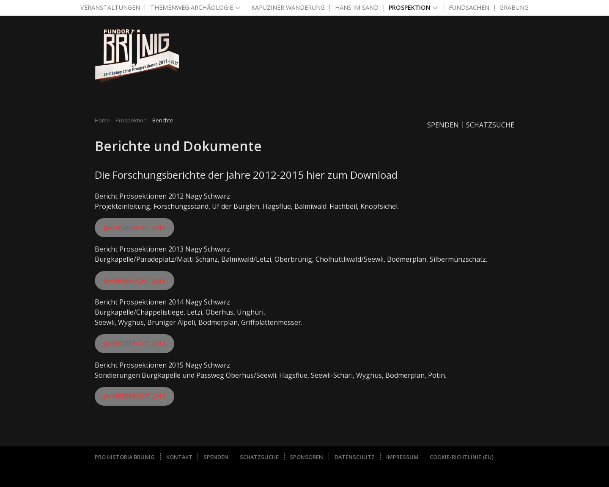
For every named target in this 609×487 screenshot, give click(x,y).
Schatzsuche (490, 125)
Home (102, 120)
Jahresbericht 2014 (134, 343)
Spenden (443, 125)
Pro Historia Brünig (125, 457)
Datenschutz (355, 457)
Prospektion (410, 7)
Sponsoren (306, 457)
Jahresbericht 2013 (134, 281)
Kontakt (179, 457)
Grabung (514, 7)
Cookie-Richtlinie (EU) (462, 457)
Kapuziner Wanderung (288, 7)
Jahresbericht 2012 (134, 228)
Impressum (402, 457)
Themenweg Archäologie (191, 7)
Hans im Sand (357, 7)
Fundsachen (469, 7)
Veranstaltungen (110, 7)
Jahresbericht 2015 (134, 396)
